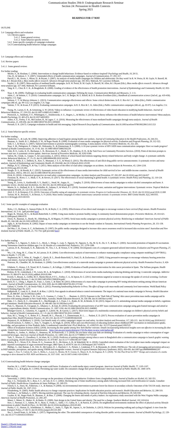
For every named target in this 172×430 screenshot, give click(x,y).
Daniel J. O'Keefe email (11, 426)
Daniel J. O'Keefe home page (13, 424)
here (36, 211)
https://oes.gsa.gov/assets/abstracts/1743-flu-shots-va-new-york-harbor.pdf (81, 330)
